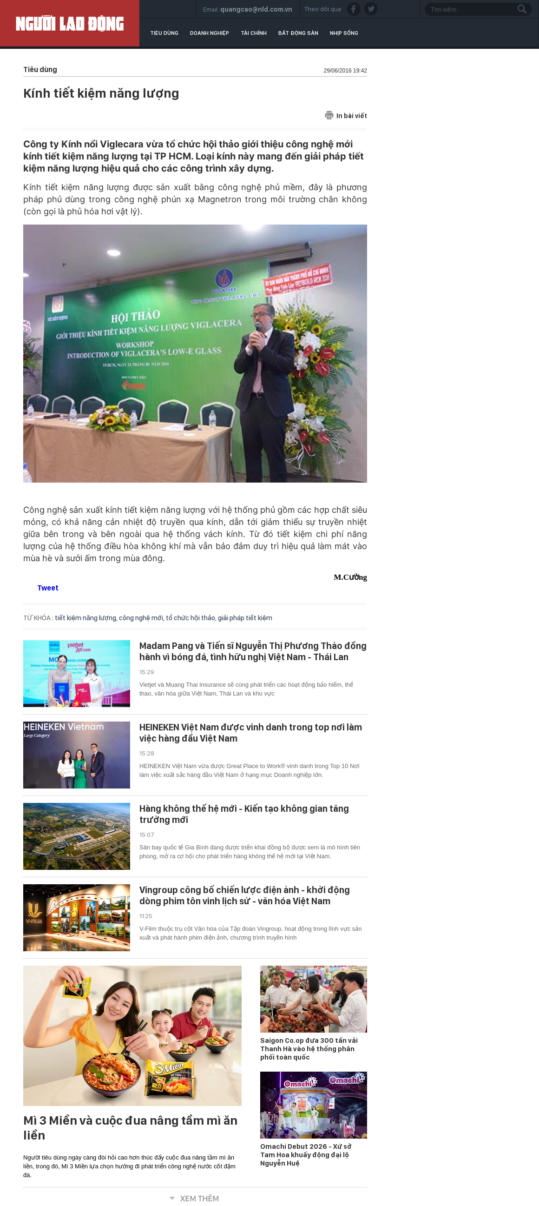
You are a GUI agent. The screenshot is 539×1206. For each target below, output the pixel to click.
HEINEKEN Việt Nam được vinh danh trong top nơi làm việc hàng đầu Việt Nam (250, 733)
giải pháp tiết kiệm (245, 618)
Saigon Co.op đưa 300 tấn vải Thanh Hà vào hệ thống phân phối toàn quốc (309, 1048)
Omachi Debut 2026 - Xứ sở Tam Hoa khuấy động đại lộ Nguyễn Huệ (306, 1154)
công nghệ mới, (142, 618)
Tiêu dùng (164, 33)
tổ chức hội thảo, (192, 618)
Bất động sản (298, 33)
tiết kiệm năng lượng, (87, 618)
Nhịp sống (344, 33)
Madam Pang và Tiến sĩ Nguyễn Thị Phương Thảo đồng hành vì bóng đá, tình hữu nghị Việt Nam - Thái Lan (253, 651)
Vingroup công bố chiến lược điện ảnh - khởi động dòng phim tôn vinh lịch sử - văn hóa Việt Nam (244, 895)
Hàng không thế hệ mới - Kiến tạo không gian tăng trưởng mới (244, 814)
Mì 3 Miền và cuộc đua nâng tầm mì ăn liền (130, 1128)
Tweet (48, 587)
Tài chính (254, 33)
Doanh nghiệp (209, 33)
